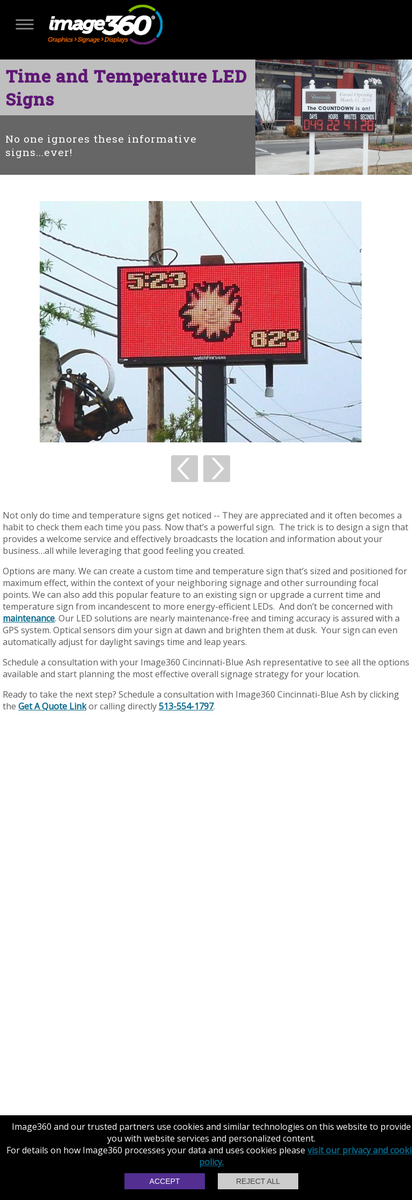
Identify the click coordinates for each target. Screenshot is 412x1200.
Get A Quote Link (52, 706)
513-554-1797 (186, 706)
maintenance (29, 618)
